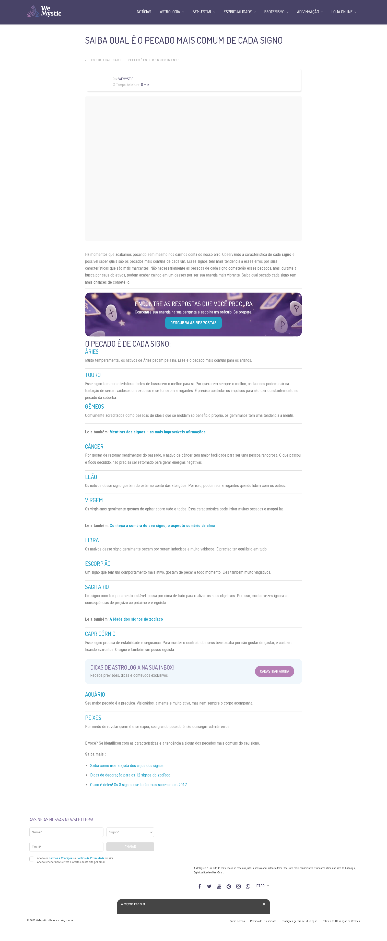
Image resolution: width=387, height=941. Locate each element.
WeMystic (125, 79)
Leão (91, 476)
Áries (92, 351)
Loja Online (342, 11)
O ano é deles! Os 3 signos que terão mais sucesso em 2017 (138, 784)
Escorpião (98, 563)
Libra (92, 540)
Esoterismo (274, 11)
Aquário (95, 694)
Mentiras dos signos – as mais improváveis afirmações (158, 432)
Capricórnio (100, 633)
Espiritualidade (106, 60)
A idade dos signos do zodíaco (136, 619)
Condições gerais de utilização (299, 921)
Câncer (94, 446)
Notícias (144, 11)
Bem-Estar (202, 11)
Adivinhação (308, 11)
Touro (93, 374)
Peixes (93, 717)
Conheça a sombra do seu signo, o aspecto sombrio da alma (162, 525)
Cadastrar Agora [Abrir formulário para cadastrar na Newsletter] (274, 671)
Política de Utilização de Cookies (341, 921)
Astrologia (170, 11)
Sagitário (97, 586)
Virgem (94, 500)
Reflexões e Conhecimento (154, 60)
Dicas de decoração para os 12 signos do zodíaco (130, 775)
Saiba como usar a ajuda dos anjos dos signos (126, 765)
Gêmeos (94, 406)
